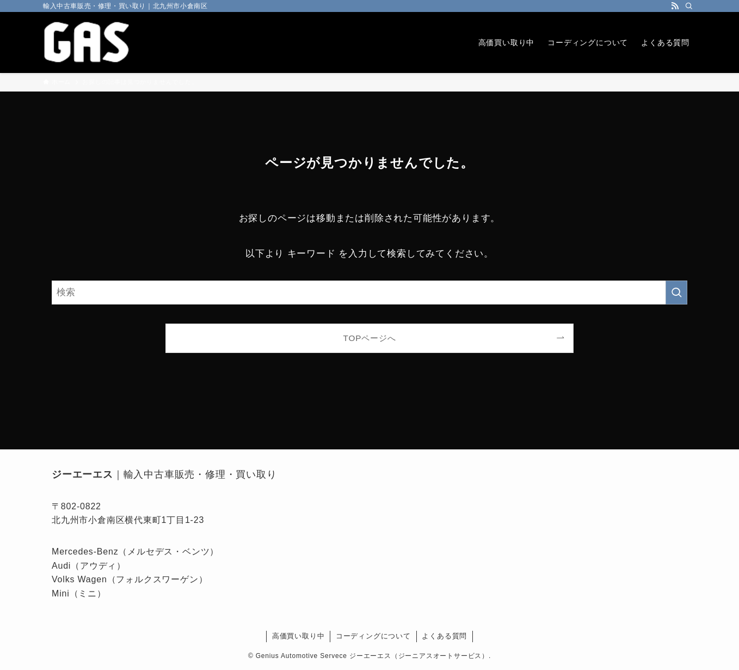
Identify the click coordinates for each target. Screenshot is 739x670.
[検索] (689, 6)
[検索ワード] (369, 292)
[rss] (675, 6)
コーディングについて (373, 636)
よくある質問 (444, 636)
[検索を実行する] (676, 292)
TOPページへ (369, 338)
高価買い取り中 (298, 636)
